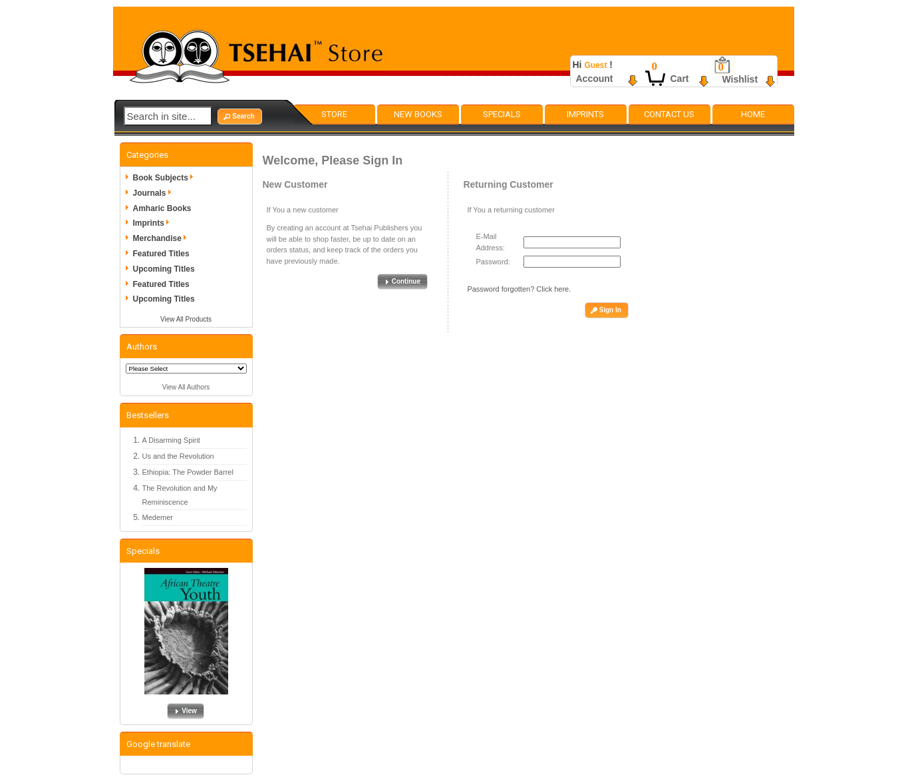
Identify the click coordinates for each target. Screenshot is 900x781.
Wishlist (740, 79)
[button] (239, 117)
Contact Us (669, 114)
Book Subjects (165, 177)
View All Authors (186, 387)
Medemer (157, 517)
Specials (502, 114)
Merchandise (162, 238)
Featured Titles (161, 253)
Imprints (585, 114)
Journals (154, 193)
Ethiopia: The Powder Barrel (187, 472)
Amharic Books (162, 208)
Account (594, 78)
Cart (680, 78)
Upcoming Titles (164, 269)
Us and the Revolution (178, 456)
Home (753, 114)
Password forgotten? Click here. (519, 289)
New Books (418, 114)
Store (334, 114)
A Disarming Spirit (171, 440)
